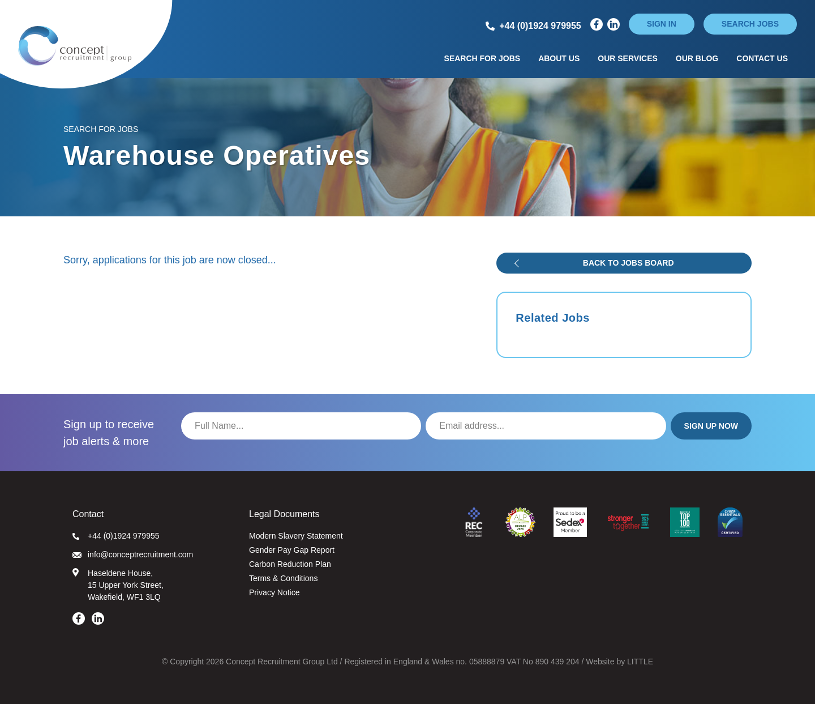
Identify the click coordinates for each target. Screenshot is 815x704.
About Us (559, 58)
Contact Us (762, 58)
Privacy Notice (274, 592)
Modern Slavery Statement (296, 535)
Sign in (661, 23)
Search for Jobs (482, 58)
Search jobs (750, 23)
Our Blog (697, 58)
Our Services (628, 58)
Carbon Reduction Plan (290, 564)
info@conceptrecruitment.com (132, 554)
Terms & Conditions (283, 578)
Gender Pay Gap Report (291, 549)
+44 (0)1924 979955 (116, 535)
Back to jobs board (628, 262)
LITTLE (640, 661)
